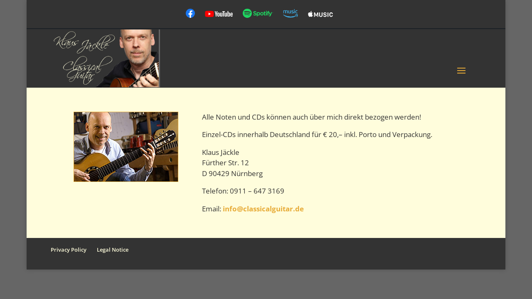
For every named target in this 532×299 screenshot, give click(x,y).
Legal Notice (112, 249)
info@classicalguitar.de (263, 208)
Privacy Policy (68, 249)
